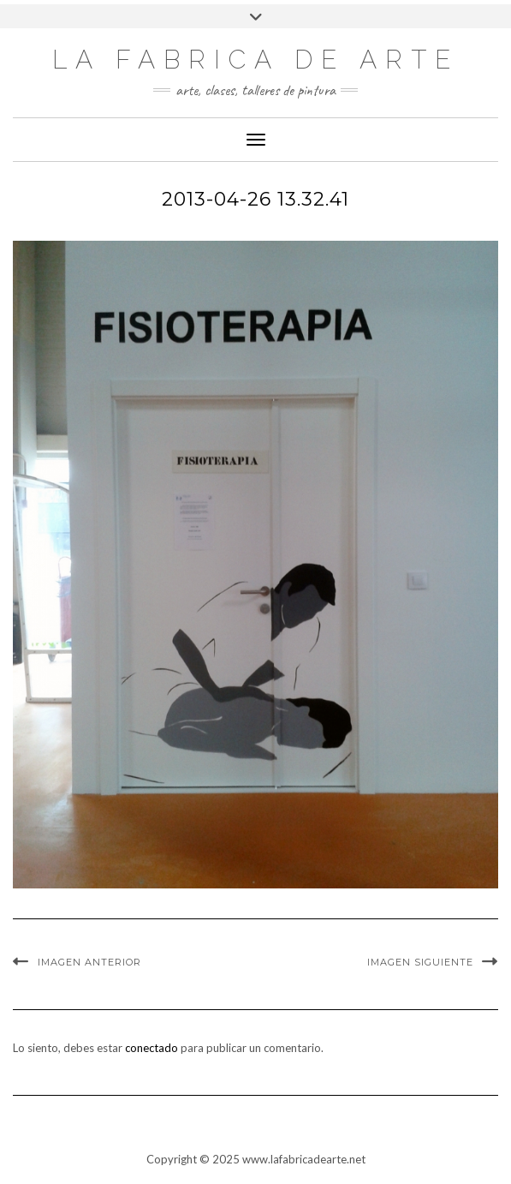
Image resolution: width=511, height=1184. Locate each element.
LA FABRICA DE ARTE (255, 60)
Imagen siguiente (420, 962)
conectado (151, 1048)
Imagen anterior (89, 962)
